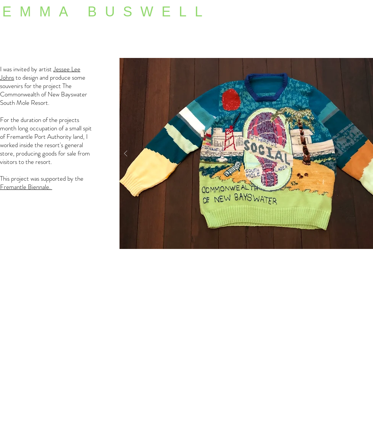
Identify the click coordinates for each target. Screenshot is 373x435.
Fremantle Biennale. (26, 186)
